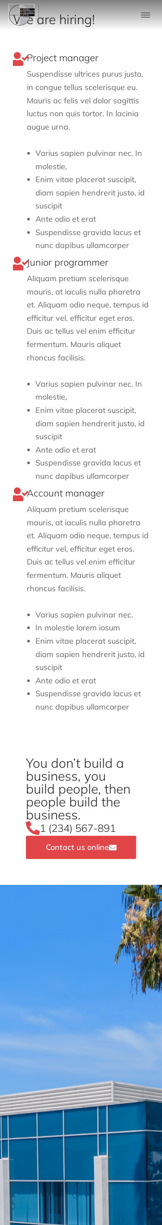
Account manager (66, 493)
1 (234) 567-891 (78, 828)
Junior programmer (67, 262)
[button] (145, 15)
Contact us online (81, 847)
